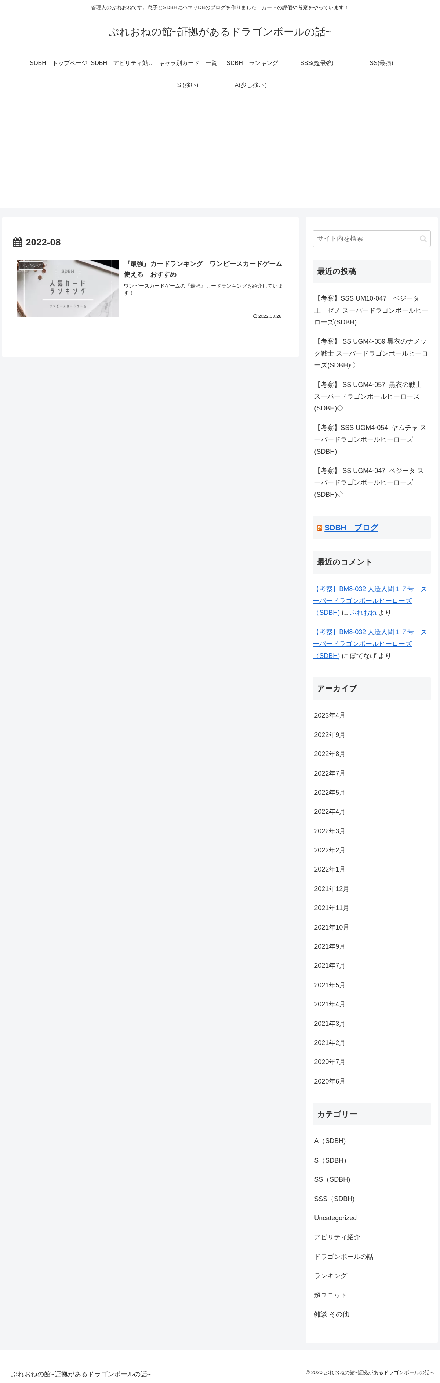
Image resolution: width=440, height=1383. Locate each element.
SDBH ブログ (351, 527)
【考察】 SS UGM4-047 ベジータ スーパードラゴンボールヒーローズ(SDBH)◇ (369, 482)
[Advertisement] (220, 156)
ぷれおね (363, 612)
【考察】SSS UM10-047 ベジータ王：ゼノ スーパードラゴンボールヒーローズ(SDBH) (371, 310)
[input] (372, 238)
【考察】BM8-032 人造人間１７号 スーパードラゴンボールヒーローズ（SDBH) (370, 601)
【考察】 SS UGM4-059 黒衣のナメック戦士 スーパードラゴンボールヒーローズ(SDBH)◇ (371, 353)
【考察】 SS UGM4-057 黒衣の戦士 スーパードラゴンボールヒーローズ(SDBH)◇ (368, 396)
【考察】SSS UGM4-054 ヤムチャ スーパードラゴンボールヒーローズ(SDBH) (370, 439)
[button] (423, 238)
